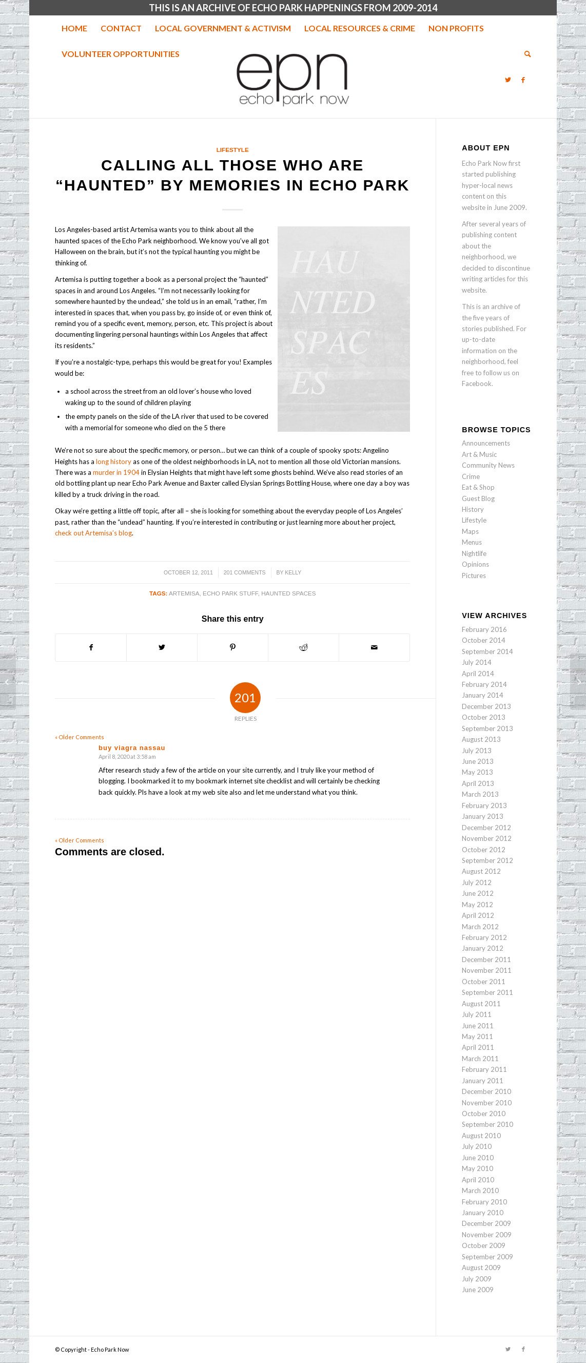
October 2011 (483, 981)
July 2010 (477, 1146)
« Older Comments (79, 737)
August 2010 (481, 1135)
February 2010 (484, 1202)
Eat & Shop (478, 487)
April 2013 (478, 783)
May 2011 (477, 1036)
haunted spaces (288, 593)
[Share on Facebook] (90, 647)
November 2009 (487, 1235)
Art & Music (479, 454)
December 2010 (486, 1091)
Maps (470, 531)
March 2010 (480, 1190)
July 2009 (477, 1279)
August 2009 (481, 1267)
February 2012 (484, 937)
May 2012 (477, 904)
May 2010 (477, 1168)
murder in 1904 (116, 472)
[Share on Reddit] (303, 647)
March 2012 (480, 927)
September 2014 (487, 651)
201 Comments (245, 572)
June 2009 (478, 1289)
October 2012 (483, 850)
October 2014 (483, 640)
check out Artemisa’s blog (93, 533)
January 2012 (482, 948)
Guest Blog (478, 498)
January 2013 (482, 816)
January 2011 (482, 1081)
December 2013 (486, 706)
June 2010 (478, 1158)
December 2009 (486, 1223)
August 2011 (481, 1004)
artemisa (184, 593)
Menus (472, 542)
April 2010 (478, 1180)
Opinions (475, 564)
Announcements (486, 443)
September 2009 (487, 1257)
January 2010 (482, 1212)
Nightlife (474, 553)
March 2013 (480, 794)
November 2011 (487, 970)
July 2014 (477, 662)
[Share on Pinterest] (233, 647)
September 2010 (487, 1124)
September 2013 (487, 728)
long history (113, 461)
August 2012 (481, 871)
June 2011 (478, 1026)
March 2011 (480, 1058)
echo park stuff (230, 593)
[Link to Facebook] (523, 79)
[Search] (524, 54)
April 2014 (478, 673)
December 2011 (486, 959)
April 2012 (478, 915)
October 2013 (483, 717)
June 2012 (478, 893)
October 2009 (483, 1245)
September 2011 (487, 992)
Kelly (293, 572)
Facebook (477, 383)
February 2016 (484, 629)
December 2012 (486, 827)
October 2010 (483, 1113)
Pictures (474, 575)
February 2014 (484, 684)
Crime (471, 476)
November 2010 (487, 1103)
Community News (488, 465)
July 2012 (477, 882)
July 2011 (477, 1014)
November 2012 (487, 838)
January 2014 (482, 695)
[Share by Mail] (374, 647)
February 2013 (484, 805)
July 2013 (477, 750)
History (473, 509)
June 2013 (478, 761)
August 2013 (481, 739)
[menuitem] (74, 28)
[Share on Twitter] (162, 647)
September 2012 (487, 860)
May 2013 (477, 772)
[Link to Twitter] (508, 79)
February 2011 (484, 1069)
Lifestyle (233, 149)
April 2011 (478, 1047)
